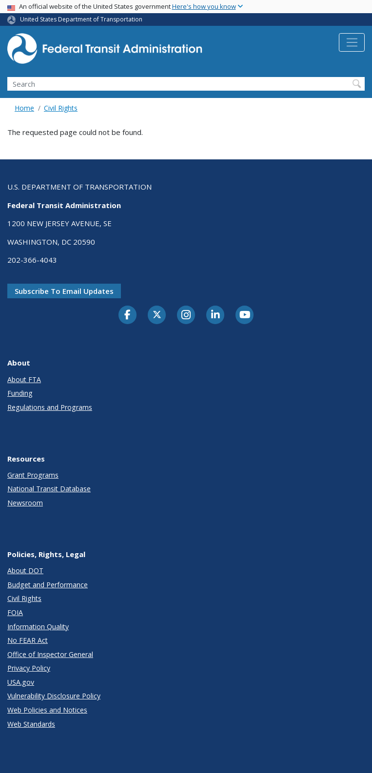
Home (24, 108)
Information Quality (38, 626)
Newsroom (25, 502)
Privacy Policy (28, 668)
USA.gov (20, 682)
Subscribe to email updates (64, 291)
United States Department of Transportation (81, 19)
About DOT (25, 570)
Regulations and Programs (49, 407)
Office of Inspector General (50, 654)
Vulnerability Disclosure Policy (53, 695)
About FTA (24, 379)
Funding (20, 393)
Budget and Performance (47, 584)
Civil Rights (61, 108)
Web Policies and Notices (47, 710)
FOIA (15, 612)
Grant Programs (33, 475)
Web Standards (31, 724)
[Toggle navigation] (352, 42)
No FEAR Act (27, 640)
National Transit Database (49, 488)
